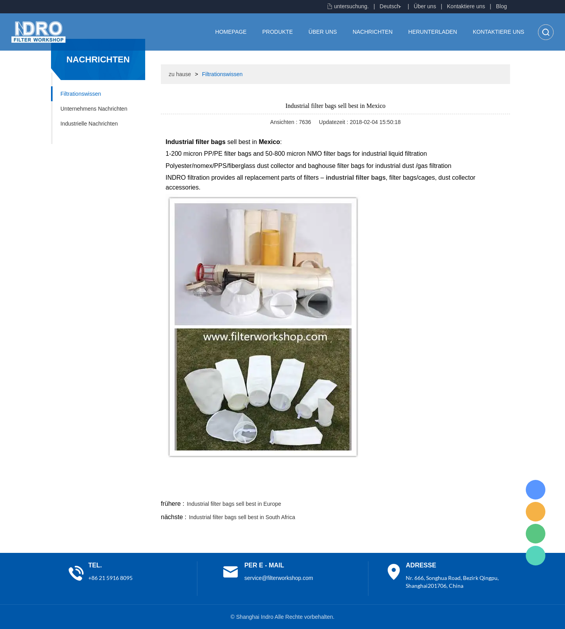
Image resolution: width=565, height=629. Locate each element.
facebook (369, 489)
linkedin (496, 489)
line (391, 489)
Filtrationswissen (80, 94)
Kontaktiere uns (466, 6)
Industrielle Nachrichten (89, 123)
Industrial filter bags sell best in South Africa (242, 517)
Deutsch (390, 6)
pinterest (454, 489)
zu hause (180, 74)
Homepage (231, 32)
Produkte (277, 32)
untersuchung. (351, 6)
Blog (501, 6)
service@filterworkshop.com (278, 578)
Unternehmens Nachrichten (93, 109)
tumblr (475, 489)
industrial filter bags (356, 177)
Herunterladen (432, 32)
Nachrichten (373, 32)
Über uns (425, 6)
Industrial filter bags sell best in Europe (234, 504)
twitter (411, 489)
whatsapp (433, 489)
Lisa (535, 490)
